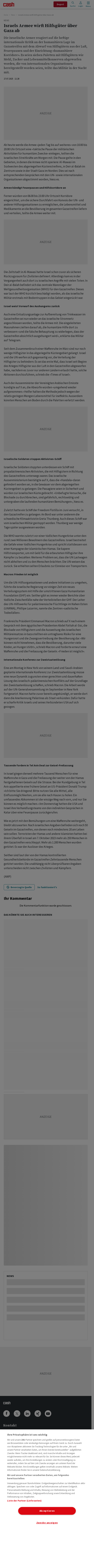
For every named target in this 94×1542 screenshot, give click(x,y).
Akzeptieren (47, 1510)
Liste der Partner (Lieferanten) (24, 1500)
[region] (47, 1485)
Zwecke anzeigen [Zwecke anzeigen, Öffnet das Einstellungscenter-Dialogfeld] (47, 1522)
